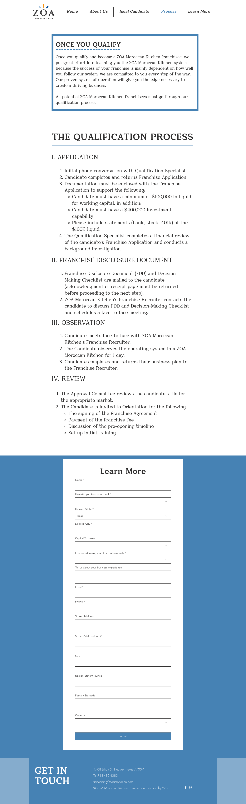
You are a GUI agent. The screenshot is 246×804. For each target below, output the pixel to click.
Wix (165, 788)
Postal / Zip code (85, 695)
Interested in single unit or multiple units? (100, 553)
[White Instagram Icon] (191, 787)
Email (78, 587)
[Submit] (123, 736)
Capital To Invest (85, 538)
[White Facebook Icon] (186, 787)
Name (78, 479)
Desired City (82, 523)
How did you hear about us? (92, 494)
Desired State (83, 509)
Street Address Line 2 (88, 636)
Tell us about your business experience (98, 567)
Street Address (84, 616)
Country (80, 715)
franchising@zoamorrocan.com (113, 782)
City (77, 655)
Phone (79, 601)
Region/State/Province (88, 675)
